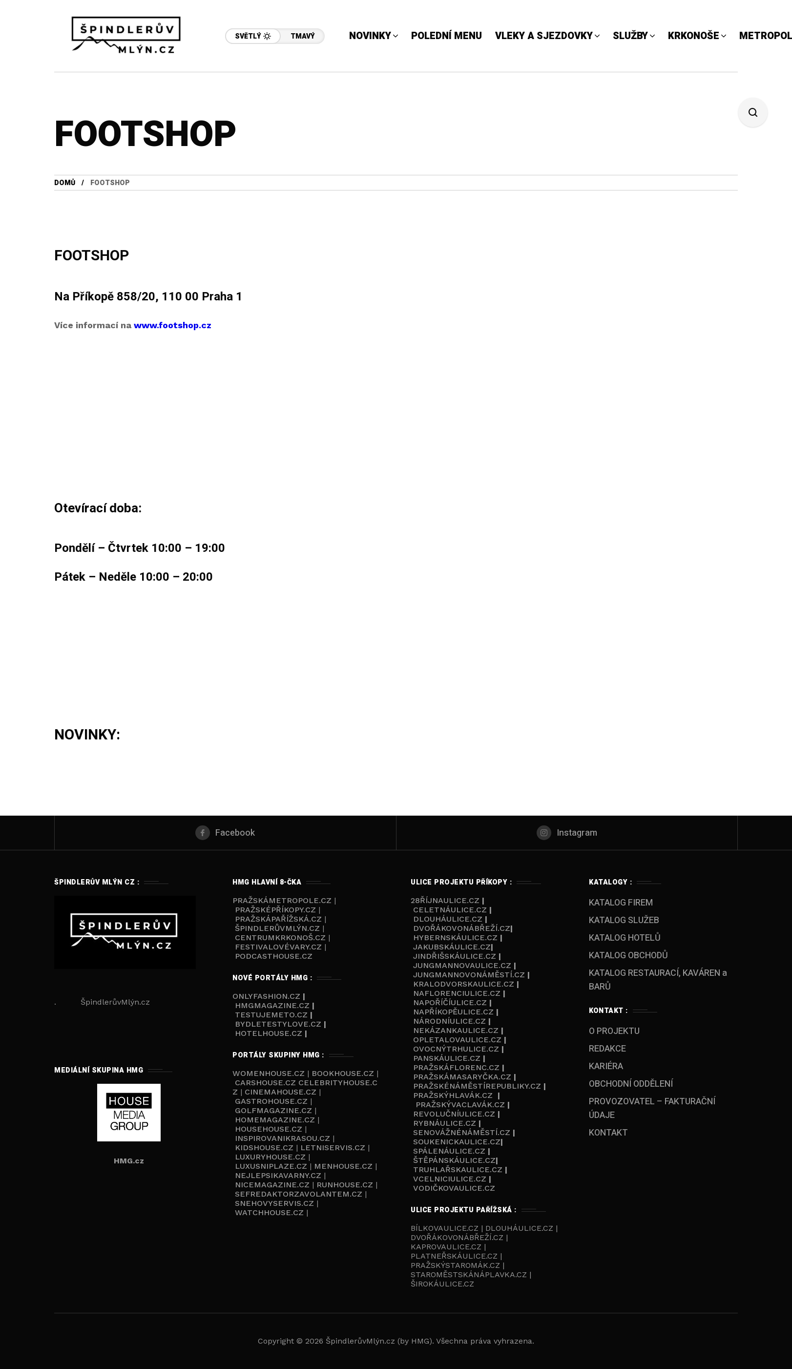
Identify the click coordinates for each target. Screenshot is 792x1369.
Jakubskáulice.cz (452, 946)
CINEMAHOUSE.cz (280, 1091)
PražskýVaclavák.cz (460, 1104)
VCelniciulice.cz (449, 1178)
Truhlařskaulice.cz (457, 1169)
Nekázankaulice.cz (456, 1030)
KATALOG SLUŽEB (624, 920)
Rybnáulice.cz (444, 1123)
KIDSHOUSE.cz (265, 1147)
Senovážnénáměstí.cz (461, 1132)
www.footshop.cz (172, 325)
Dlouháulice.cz (447, 919)
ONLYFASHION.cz (267, 996)
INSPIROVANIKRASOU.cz (284, 1138)
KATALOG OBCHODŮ (628, 955)
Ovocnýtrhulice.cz (456, 1048)
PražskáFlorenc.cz (456, 1067)
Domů (64, 183)
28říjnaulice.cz (445, 900)
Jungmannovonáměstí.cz (469, 974)
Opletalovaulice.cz (457, 1039)
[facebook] (225, 833)
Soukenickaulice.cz (456, 1141)
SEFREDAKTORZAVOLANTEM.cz (300, 1194)
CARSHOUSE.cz (266, 1082)
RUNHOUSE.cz (345, 1184)
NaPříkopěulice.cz (453, 1011)
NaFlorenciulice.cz (456, 993)
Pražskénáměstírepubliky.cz (477, 1086)
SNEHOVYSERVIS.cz (275, 1203)
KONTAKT (608, 1132)
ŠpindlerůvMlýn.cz (277, 928)
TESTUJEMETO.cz (271, 1014)
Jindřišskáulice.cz (454, 956)
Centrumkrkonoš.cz (280, 937)
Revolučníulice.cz (454, 1113)
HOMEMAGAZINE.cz (276, 1119)
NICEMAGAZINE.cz (272, 1184)
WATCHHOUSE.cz (270, 1212)
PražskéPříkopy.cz (275, 909)
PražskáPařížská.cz (278, 919)
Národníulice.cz (449, 1021)
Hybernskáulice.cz (455, 937)
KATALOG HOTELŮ (625, 938)
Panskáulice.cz (446, 1058)
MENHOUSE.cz (343, 1166)
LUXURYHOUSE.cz (271, 1156)
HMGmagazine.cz (272, 1005)
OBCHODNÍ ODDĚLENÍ (631, 1084)
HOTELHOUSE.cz (268, 1033)
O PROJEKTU (614, 1031)
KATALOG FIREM (621, 902)
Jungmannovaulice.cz (462, 965)
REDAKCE (607, 1048)
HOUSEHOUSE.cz (270, 1129)
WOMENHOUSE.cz (269, 1073)
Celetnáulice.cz (450, 909)
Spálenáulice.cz (449, 1151)
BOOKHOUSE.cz (343, 1073)
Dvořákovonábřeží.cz (461, 928)
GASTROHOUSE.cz (272, 1101)
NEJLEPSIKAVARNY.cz (279, 1175)
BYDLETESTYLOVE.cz (278, 1024)
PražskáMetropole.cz (282, 900)
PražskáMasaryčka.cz (462, 1076)
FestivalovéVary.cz (278, 946)
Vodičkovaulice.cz (454, 1188)
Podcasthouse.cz (274, 956)
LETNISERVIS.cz (334, 1147)
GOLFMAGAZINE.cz (273, 1110)
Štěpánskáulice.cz (454, 1160)
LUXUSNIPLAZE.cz (272, 1166)
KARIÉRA (606, 1066)
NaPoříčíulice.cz (450, 1002)
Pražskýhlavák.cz (453, 1095)
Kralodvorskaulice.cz (463, 984)
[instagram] (567, 833)
